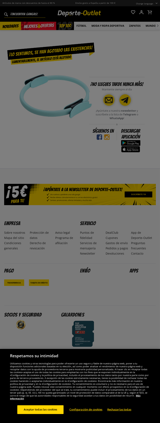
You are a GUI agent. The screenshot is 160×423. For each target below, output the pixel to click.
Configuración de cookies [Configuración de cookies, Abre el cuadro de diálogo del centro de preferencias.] (85, 413)
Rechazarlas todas (119, 413)
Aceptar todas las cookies (40, 413)
